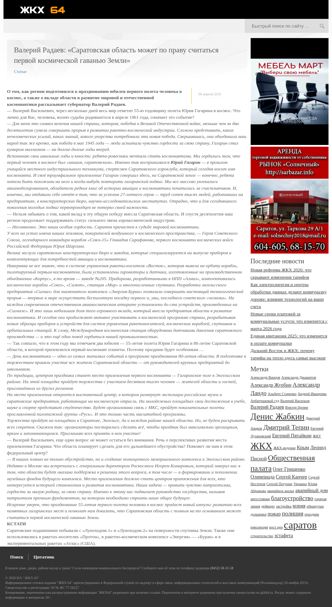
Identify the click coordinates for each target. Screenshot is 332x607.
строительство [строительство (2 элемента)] (262, 536)
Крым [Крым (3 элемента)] (303, 447)
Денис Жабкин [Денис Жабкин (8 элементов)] (277, 416)
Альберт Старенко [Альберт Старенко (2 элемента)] (282, 394)
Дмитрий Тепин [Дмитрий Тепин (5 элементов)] (286, 427)
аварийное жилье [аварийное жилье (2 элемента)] (280, 491)
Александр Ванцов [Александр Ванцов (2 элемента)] (265, 377)
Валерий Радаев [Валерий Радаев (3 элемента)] (267, 407)
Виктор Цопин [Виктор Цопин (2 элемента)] (296, 407)
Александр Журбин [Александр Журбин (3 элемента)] (271, 385)
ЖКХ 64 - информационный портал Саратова (47, 9)
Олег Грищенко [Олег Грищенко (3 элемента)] (289, 469)
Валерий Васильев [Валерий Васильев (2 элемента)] (295, 401)
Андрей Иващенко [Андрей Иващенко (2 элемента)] (312, 394)
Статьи (20, 71)
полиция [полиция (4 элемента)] (292, 513)
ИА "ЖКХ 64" (28, 578)
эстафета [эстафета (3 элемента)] (283, 535)
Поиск (16, 557)
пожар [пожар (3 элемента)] (274, 514)
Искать (322, 26)
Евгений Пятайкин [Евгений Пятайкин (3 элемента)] (291, 435)
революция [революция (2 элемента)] (259, 527)
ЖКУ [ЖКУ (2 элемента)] (317, 436)
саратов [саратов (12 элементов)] (300, 525)
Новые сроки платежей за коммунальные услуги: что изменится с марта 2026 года (289, 321)
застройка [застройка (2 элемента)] (284, 506)
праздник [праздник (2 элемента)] (311, 514)
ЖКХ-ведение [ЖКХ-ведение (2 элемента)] (284, 448)
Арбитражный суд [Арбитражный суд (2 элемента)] (265, 401)
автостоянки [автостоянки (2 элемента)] (260, 499)
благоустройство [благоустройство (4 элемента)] (292, 498)
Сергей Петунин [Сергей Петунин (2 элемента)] (279, 484)
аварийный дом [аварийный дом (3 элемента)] (311, 490)
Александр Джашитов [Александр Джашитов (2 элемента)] (298, 377)
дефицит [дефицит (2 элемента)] (268, 506)
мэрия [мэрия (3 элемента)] (299, 506)
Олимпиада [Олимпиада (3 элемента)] (263, 477)
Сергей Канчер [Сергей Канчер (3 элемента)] (291, 477)
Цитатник (44, 557)
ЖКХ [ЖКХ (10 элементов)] (261, 446)
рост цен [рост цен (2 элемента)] (276, 527)
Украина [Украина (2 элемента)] (300, 484)
